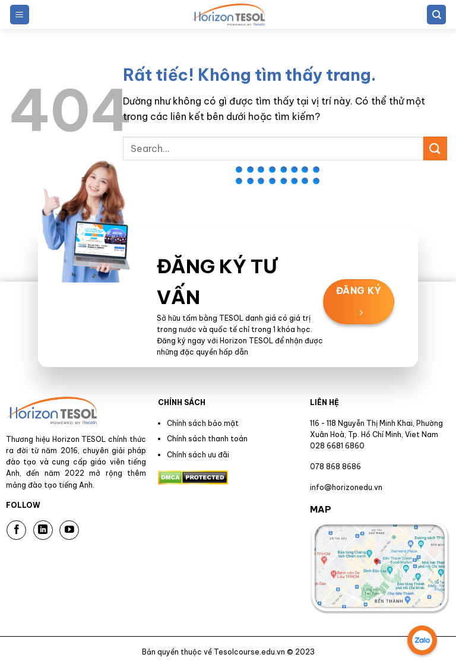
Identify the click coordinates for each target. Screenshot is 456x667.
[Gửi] (435, 148)
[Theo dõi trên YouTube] (69, 530)
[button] (19, 14)
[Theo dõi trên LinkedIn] (43, 530)
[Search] (436, 14)
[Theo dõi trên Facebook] (16, 530)
